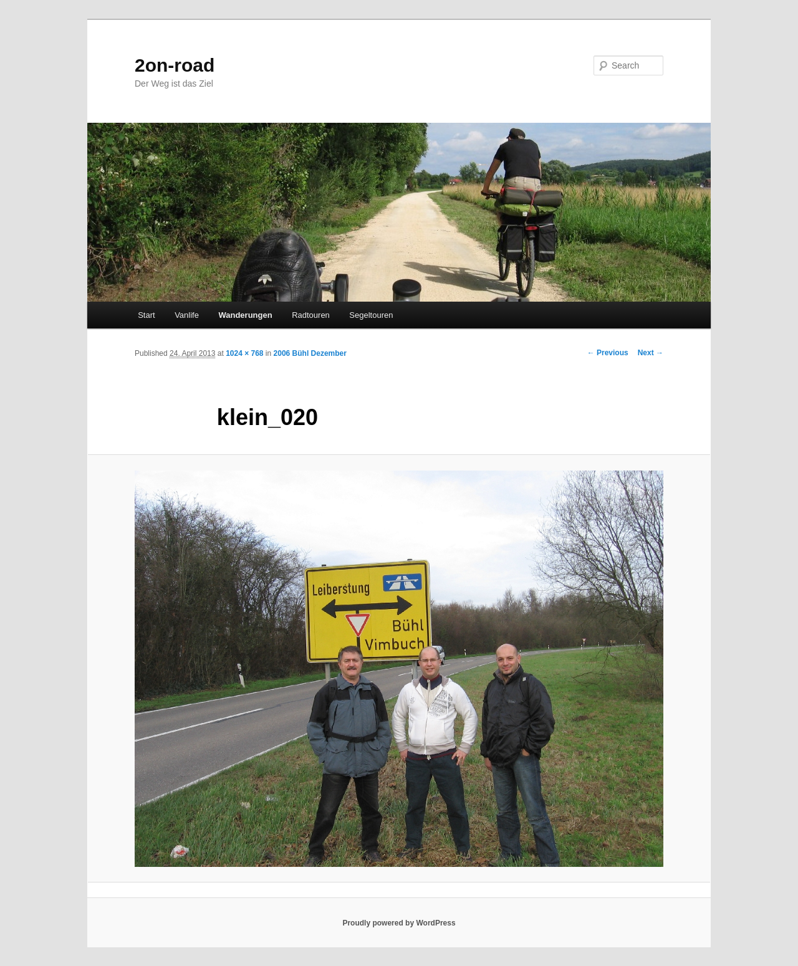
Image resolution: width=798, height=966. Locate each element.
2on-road (174, 65)
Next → (650, 352)
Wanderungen (245, 315)
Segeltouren (371, 315)
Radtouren (311, 315)
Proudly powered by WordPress (398, 923)
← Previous (607, 352)
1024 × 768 (244, 353)
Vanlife (187, 315)
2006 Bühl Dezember (310, 353)
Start (146, 315)
